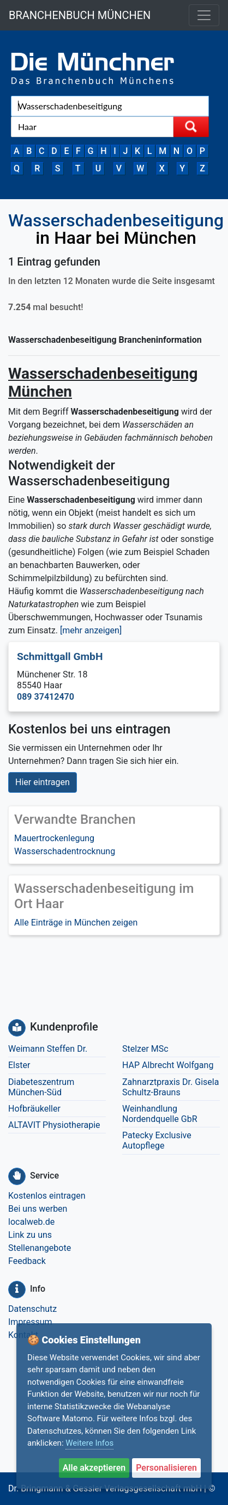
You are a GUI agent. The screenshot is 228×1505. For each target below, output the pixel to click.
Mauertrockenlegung (54, 838)
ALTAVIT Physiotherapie (54, 1125)
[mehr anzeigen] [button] (91, 630)
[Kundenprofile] (17, 1028)
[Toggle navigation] (204, 15)
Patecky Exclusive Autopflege (156, 1140)
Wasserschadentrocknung (64, 851)
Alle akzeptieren (94, 1468)
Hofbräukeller (34, 1108)
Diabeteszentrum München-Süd (41, 1087)
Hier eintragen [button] (42, 782)
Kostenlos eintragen (47, 1196)
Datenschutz (32, 1309)
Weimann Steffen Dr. (47, 1049)
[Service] (17, 1176)
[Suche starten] (191, 126)
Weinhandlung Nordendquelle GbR (159, 1113)
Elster (19, 1065)
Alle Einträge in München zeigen (75, 922)
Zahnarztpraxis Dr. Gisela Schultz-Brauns (170, 1087)
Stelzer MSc (145, 1049)
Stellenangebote (39, 1248)
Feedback (27, 1261)
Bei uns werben (37, 1209)
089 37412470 (45, 697)
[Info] (17, 1289)
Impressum (30, 1322)
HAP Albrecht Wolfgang (167, 1065)
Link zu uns (30, 1235)
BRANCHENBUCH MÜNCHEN (80, 15)
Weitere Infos (89, 1443)
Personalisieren (166, 1468)
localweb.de (31, 1222)
